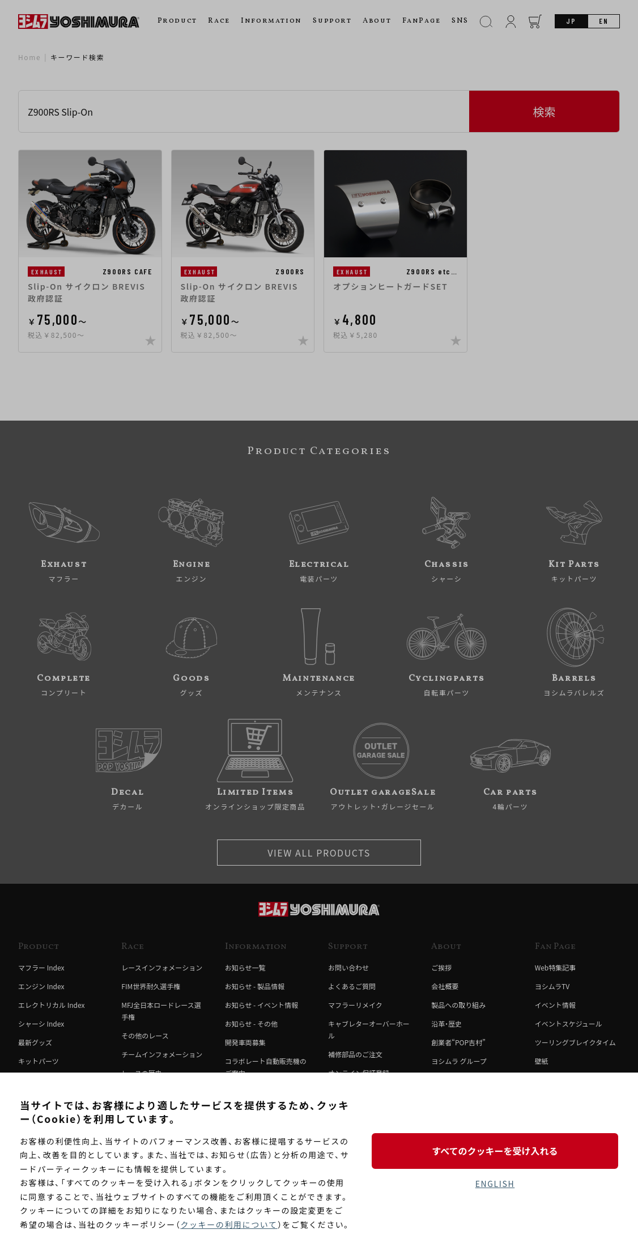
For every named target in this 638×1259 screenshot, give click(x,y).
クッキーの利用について (228, 1224)
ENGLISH (494, 1183)
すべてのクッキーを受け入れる (495, 1151)
